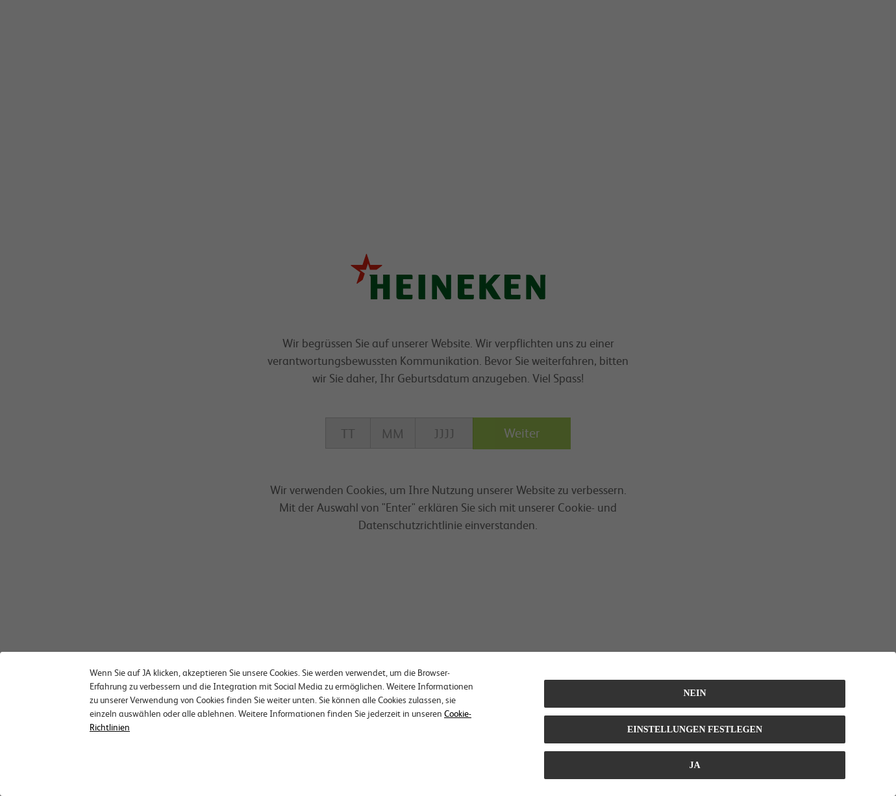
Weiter (522, 432)
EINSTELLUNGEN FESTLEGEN (694, 729)
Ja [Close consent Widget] (694, 765)
